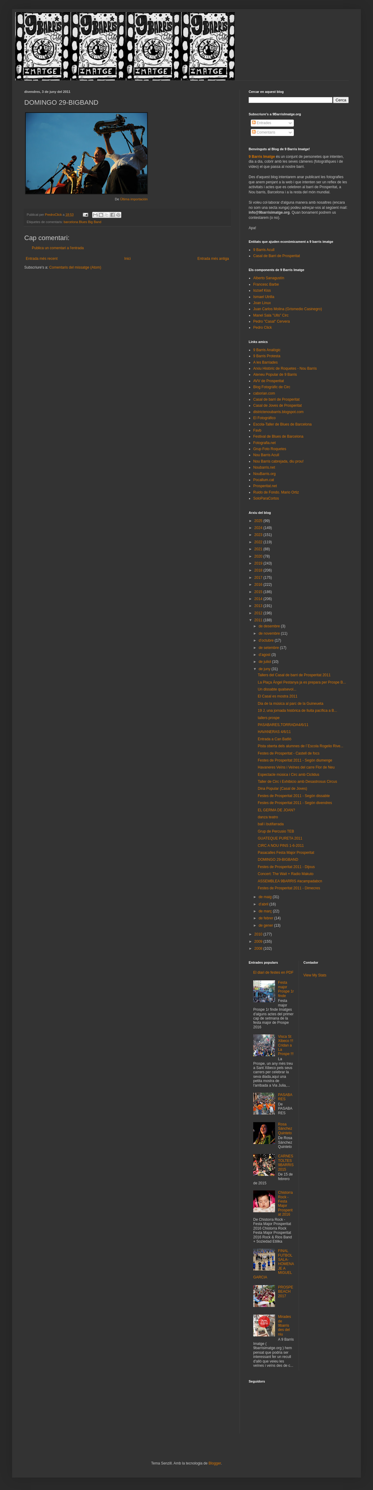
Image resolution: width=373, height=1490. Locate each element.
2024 (259, 528)
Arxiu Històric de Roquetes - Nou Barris (285, 368)
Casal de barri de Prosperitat (276, 399)
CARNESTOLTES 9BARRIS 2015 (286, 1162)
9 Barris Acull (263, 250)
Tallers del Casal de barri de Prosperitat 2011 (294, 675)
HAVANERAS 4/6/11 (274, 732)
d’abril (264, 904)
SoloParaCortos (266, 498)
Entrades (261, 123)
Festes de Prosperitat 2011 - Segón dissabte (294, 796)
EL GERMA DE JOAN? (276, 810)
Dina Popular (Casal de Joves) (282, 788)
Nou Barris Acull (266, 455)
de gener (266, 925)
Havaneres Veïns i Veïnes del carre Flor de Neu (296, 767)
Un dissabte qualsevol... (277, 689)
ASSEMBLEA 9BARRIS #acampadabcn (290, 881)
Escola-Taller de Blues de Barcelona (282, 424)
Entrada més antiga (213, 258)
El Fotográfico (264, 418)
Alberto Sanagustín (268, 278)
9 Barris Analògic (267, 350)
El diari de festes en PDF (273, 972)
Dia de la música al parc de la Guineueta (290, 703)
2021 (259, 549)
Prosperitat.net (265, 486)
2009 (259, 941)
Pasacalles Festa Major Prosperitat (286, 852)
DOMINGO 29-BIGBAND (278, 859)
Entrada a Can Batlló (274, 739)
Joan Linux (262, 303)
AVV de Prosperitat (268, 381)
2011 (259, 620)
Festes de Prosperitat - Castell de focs (288, 753)
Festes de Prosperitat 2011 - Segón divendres (295, 803)
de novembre (270, 633)
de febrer (266, 918)
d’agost (265, 655)
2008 (259, 948)
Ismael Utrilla (263, 297)
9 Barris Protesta (266, 356)
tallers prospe (269, 718)
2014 (259, 599)
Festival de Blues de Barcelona (278, 436)
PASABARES (285, 1097)
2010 (259, 934)
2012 (259, 613)
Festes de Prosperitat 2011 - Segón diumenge (295, 760)
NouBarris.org (264, 474)
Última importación (134, 199)
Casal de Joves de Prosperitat (277, 405)
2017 (259, 577)
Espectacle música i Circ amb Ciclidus (288, 774)
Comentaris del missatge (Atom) (75, 267)
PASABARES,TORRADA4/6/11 (283, 725)
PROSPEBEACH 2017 (285, 1291)
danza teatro (268, 817)
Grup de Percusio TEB (276, 831)
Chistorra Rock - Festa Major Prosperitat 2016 (285, 1203)
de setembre (269, 648)
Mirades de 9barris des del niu (284, 1325)
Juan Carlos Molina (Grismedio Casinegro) (287, 309)
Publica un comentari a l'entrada (58, 248)
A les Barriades (265, 362)
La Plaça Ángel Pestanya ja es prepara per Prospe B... (302, 682)
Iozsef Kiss (262, 290)
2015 (259, 592)
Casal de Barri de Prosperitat (276, 256)
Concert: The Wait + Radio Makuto (286, 874)
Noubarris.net (264, 467)
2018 (259, 570)
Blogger (215, 1463)
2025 (259, 521)
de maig (266, 897)
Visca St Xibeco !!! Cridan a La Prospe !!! (286, 1045)
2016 (259, 584)
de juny (265, 669)
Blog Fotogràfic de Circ (271, 387)
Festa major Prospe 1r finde (286, 989)
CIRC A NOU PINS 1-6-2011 (281, 845)
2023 (259, 535)
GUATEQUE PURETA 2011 (280, 838)
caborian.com (264, 393)
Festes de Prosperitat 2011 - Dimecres (289, 888)
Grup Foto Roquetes (269, 449)
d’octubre (267, 640)
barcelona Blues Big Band (82, 222)
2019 (259, 563)
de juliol (265, 662)
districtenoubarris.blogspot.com (278, 412)
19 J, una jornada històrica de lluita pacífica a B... (297, 710)
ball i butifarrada (271, 824)
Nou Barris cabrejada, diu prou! (278, 461)
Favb (257, 430)
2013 (259, 606)
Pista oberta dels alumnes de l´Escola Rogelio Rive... (300, 746)
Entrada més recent (42, 258)
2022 (259, 542)
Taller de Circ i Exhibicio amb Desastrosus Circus (297, 781)
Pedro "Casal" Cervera (271, 321)
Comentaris (263, 132)
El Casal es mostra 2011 (277, 696)
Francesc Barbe (266, 284)
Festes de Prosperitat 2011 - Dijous (286, 867)
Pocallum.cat (263, 480)
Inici (127, 258)
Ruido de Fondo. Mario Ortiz (276, 492)
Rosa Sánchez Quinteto (285, 1128)
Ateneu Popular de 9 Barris (275, 374)
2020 (259, 556)
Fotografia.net (264, 443)
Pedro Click (262, 327)
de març (266, 911)
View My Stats (315, 975)
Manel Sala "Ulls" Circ (271, 315)
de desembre (270, 626)
